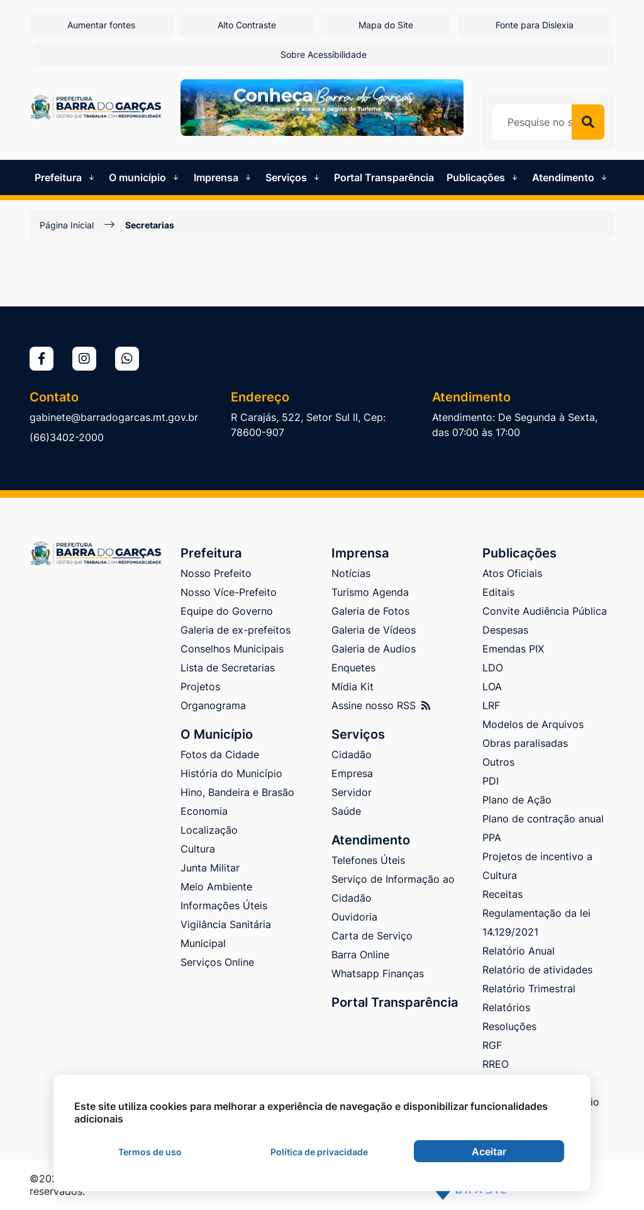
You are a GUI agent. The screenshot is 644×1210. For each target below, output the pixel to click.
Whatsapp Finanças (377, 973)
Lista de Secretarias (227, 667)
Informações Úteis (223, 905)
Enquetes (353, 667)
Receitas (502, 894)
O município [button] (145, 177)
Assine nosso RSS (380, 705)
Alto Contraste (247, 25)
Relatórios (506, 1007)
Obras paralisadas (525, 743)
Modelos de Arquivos (533, 724)
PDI (490, 781)
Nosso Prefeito (216, 573)
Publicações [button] (483, 177)
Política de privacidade (319, 1151)
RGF (492, 1045)
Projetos (200, 686)
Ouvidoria (354, 916)
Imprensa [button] (223, 177)
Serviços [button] (293, 177)
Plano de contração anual (543, 818)
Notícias (350, 573)
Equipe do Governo (226, 611)
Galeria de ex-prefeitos (235, 630)
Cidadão (351, 754)
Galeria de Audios (373, 648)
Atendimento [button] (570, 177)
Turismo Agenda (370, 592)
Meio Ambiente (216, 886)
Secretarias (149, 225)
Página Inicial (67, 225)
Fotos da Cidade (219, 754)
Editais (498, 592)
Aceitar (489, 1151)
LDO (492, 667)
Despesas (505, 630)
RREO (495, 1064)
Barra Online (360, 954)
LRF (491, 705)
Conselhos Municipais (232, 648)
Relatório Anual (518, 950)
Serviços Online (217, 962)
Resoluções (509, 1026)
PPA (491, 837)
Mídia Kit (352, 686)
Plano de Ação (517, 799)
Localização (209, 830)
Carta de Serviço (372, 935)
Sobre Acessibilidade (323, 54)
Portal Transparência (384, 177)
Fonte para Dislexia (535, 25)
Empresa (352, 773)
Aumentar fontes (101, 25)
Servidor (351, 792)
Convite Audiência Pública (544, 611)
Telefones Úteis (368, 860)
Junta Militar (210, 867)
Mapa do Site (385, 25)
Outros (498, 762)
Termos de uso (150, 1151)
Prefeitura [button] (66, 177)
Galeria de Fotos (370, 611)
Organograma (213, 705)
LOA (492, 686)
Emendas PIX (513, 648)
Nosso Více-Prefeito (228, 592)
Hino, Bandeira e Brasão (237, 792)
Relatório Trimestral (528, 988)
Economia (204, 811)
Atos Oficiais (512, 573)
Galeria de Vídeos (373, 630)
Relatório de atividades (537, 969)
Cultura (197, 849)
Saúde (346, 811)
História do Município (231, 773)
